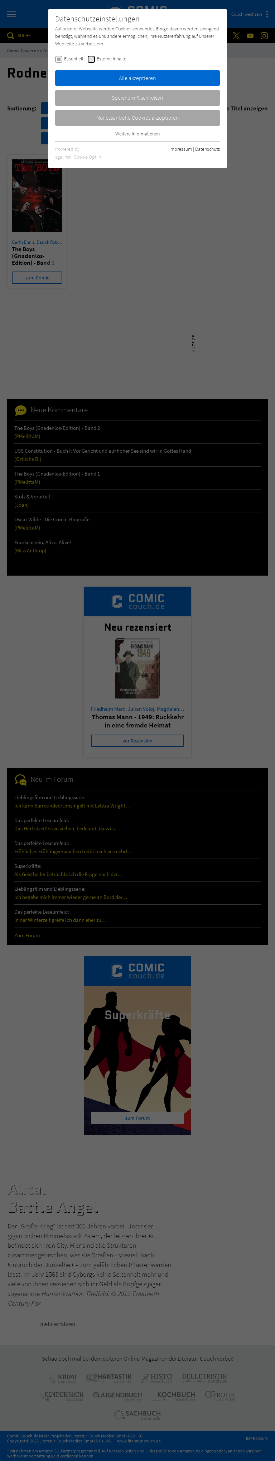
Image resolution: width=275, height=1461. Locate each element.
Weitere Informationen (137, 133)
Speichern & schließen (137, 97)
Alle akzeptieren (137, 77)
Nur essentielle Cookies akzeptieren (137, 117)
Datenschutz (207, 149)
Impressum (180, 149)
